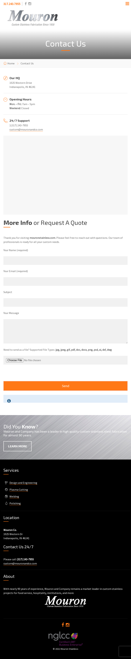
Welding (14, 496)
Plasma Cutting (18, 489)
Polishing (15, 503)
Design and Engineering (23, 482)
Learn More (17, 446)
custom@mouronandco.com (26, 129)
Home (11, 63)
